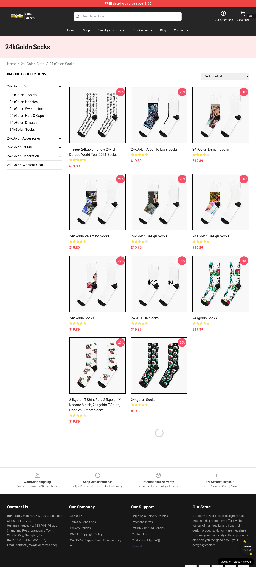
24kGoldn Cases (19, 147)
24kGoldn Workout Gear (25, 165)
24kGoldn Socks (61, 64)
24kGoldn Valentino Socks (89, 236)
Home (11, 64)
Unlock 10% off (248, 548)
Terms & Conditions (83, 522)
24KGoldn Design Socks (210, 236)
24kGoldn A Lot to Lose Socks (154, 149)
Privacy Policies (80, 528)
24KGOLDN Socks (145, 318)
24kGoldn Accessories (24, 138)
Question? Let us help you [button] (236, 561)
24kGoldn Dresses (23, 123)
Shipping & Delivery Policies (150, 516)
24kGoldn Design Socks (210, 149)
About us (76, 516)
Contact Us (139, 534)
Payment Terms (142, 522)
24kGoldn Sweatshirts (26, 109)
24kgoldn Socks (204, 318)
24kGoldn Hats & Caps (27, 116)
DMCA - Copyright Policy (86, 534)
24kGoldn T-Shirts (23, 95)
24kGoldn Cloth (33, 64)
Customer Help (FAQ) (146, 540)
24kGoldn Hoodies (24, 102)
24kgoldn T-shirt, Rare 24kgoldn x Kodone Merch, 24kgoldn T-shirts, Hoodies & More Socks (95, 405)
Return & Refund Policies (148, 528)
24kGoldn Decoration (23, 156)
